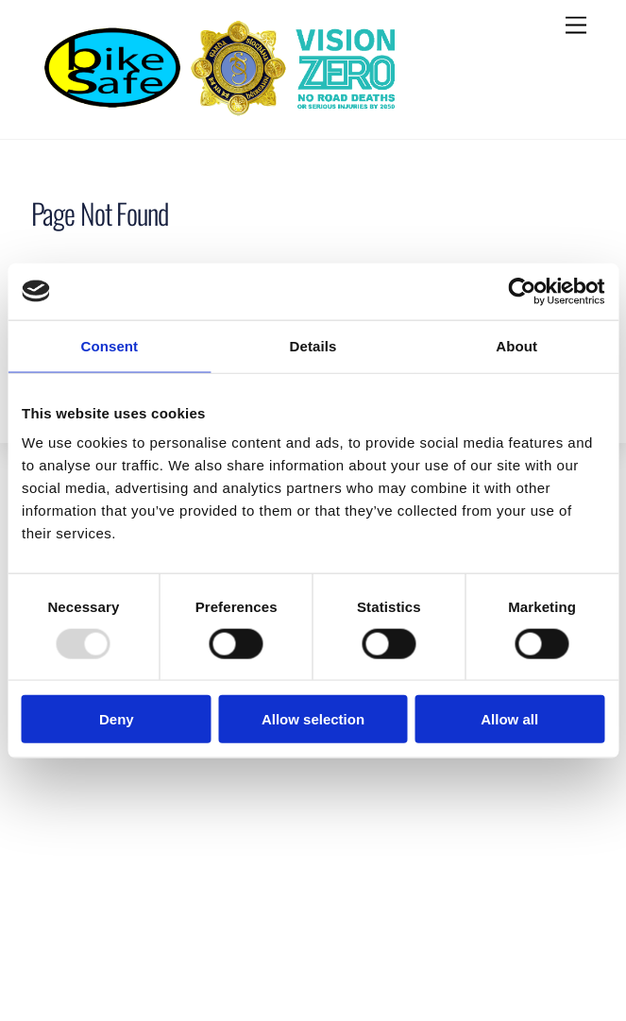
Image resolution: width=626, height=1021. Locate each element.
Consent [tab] (109, 345)
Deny (116, 719)
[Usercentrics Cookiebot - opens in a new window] (521, 291)
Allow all (509, 719)
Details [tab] (313, 345)
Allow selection (313, 719)
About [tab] (516, 345)
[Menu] (576, 26)
